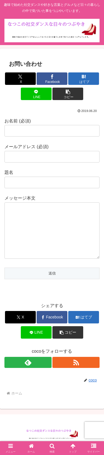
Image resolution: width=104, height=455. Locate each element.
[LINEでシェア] (36, 94)
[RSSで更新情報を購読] (76, 362)
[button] (67, 94)
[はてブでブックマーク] (83, 78)
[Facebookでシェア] (52, 78)
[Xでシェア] (20, 78)
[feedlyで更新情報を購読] (28, 362)
